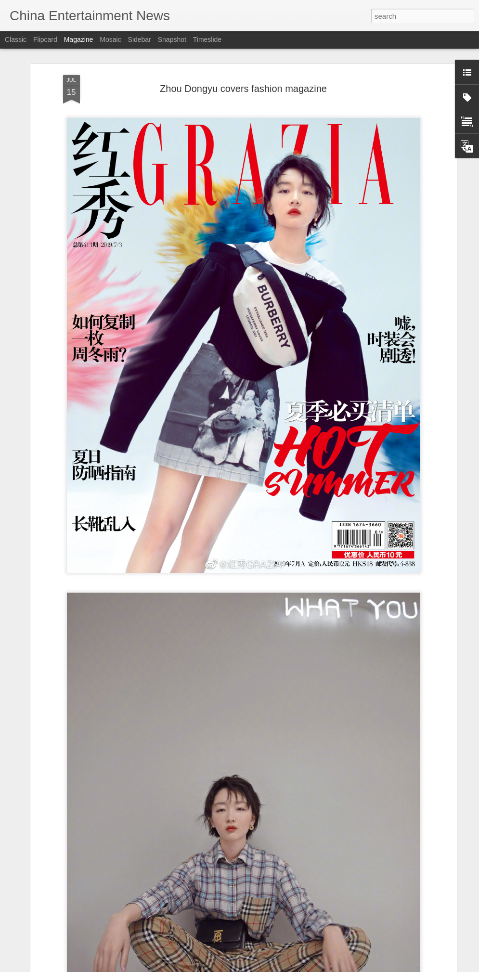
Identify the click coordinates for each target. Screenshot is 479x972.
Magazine (78, 39)
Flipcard (45, 39)
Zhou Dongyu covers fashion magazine (243, 49)
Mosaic (110, 39)
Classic (15, 39)
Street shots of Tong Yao (190, 961)
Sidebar (139, 39)
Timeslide (207, 39)
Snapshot (172, 39)
